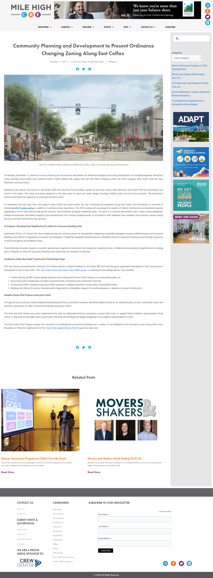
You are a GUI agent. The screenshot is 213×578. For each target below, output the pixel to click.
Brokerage (57, 508)
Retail (102, 61)
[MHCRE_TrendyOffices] (191, 228)
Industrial (57, 526)
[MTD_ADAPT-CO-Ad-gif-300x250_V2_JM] (191, 126)
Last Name (103, 526)
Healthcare (57, 530)
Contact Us (148, 27)
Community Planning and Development (57, 175)
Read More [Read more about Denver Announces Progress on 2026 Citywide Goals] (7, 472)
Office (55, 543)
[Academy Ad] (191, 162)
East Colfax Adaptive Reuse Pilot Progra (65, 328)
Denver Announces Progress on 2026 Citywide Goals (33, 458)
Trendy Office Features (63, 560)
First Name (103, 514)
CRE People (58, 552)
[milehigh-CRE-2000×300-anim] (127, 10)
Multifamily (58, 539)
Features (88, 27)
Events (108, 27)
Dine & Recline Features (63, 556)
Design (84, 61)
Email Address (105, 537)
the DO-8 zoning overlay (23, 208)
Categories (177, 53)
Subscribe (170, 27)
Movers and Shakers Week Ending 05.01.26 (114, 458)
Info (127, 27)
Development (93, 61)
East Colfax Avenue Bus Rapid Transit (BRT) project (65, 270)
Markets (67, 27)
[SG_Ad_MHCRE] (191, 195)
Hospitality (57, 534)
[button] (77, 69)
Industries (44, 27)
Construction (75, 61)
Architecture (58, 521)
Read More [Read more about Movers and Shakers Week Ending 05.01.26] (94, 472)
